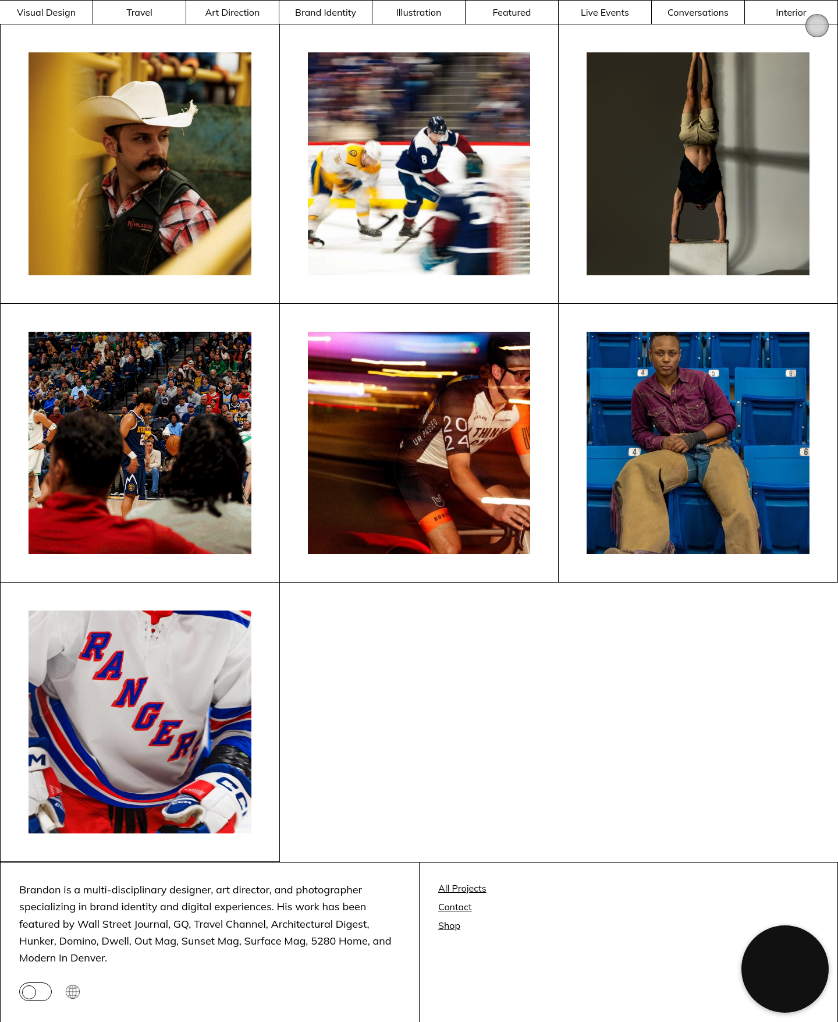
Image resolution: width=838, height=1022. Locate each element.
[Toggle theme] (35, 991)
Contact (455, 907)
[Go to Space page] (72, 991)
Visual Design (46, 12)
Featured (512, 12)
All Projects (462, 888)
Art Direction (232, 12)
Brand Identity (325, 12)
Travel (139, 12)
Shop (449, 925)
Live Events (605, 12)
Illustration (419, 12)
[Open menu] (817, 25)
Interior (791, 12)
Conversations (698, 12)
